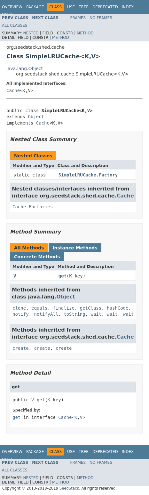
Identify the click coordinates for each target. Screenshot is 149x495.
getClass (90, 308)
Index (128, 7)
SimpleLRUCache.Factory (88, 174)
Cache (13, 90)
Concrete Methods (37, 256)
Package (35, 7)
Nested (30, 33)
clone (19, 308)
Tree (84, 7)
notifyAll (46, 314)
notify (20, 314)
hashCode (117, 308)
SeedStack (69, 488)
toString (74, 314)
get (63, 275)
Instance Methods (74, 247)
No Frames (101, 18)
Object (36, 116)
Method (85, 33)
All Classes (14, 25)
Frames (78, 18)
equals (39, 308)
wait (95, 314)
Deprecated (105, 7)
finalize (63, 308)
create (20, 348)
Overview (12, 7)
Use (71, 7)
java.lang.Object (24, 68)
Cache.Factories (32, 206)
